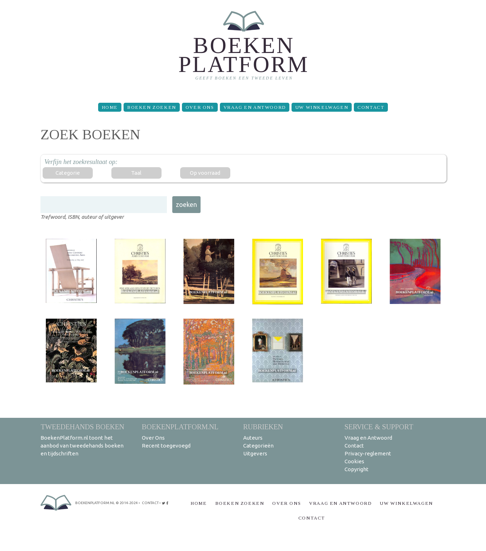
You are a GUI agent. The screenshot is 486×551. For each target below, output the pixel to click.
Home (110, 107)
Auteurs (253, 438)
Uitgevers (255, 453)
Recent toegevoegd (166, 446)
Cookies (354, 461)
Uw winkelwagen (321, 107)
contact (150, 503)
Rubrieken (263, 426)
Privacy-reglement (368, 453)
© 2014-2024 (127, 503)
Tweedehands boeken (82, 426)
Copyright (357, 469)
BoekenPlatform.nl (180, 426)
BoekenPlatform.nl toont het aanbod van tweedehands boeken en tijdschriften (82, 445)
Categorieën (258, 446)
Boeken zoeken (151, 107)
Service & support (379, 426)
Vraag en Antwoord (254, 107)
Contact (370, 107)
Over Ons (200, 107)
